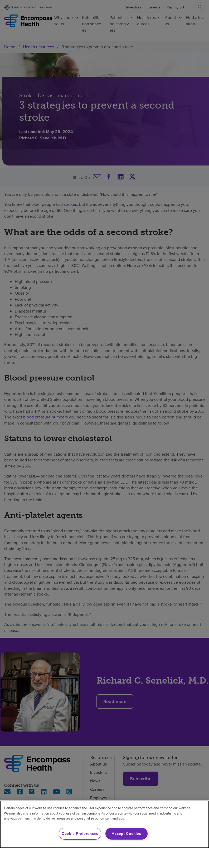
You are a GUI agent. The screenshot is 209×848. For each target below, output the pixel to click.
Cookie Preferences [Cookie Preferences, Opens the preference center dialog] (80, 833)
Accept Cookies (126, 833)
